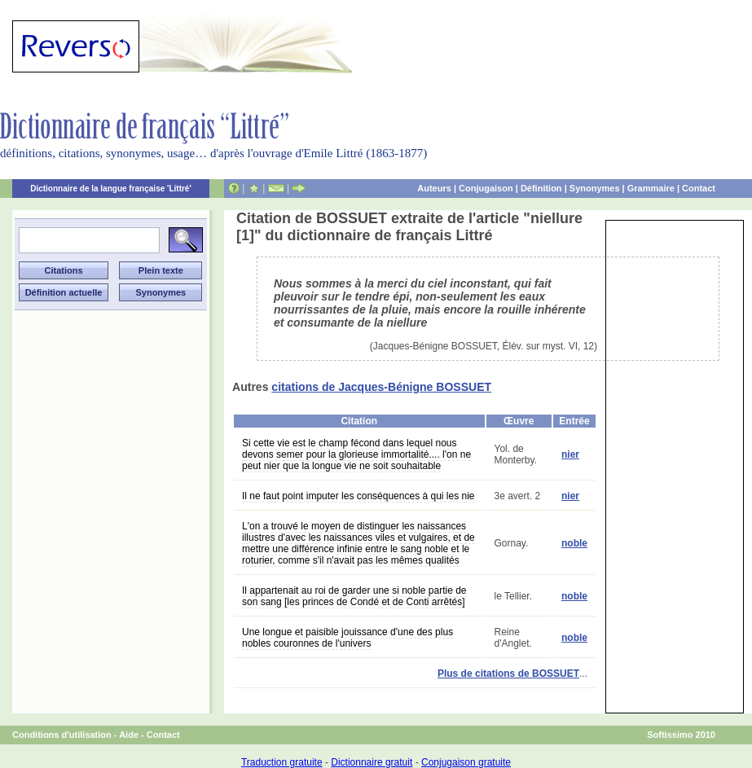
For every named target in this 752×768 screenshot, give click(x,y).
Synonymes (594, 188)
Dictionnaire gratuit (371, 762)
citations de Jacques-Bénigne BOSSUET (381, 386)
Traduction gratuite (282, 762)
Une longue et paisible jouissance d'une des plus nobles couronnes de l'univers (347, 637)
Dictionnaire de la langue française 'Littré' (110, 188)
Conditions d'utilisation (62, 734)
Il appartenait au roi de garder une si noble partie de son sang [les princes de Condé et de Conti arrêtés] (354, 596)
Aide (129, 734)
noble (574, 543)
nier (570, 454)
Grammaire (651, 188)
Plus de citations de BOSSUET (508, 673)
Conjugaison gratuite (466, 762)
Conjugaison (486, 188)
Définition (541, 188)
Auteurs (434, 188)
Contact (698, 188)
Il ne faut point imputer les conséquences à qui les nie (358, 496)
